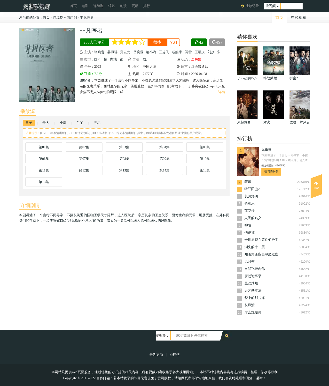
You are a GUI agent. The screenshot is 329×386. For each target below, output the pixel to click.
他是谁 (249, 232)
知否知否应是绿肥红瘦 (261, 254)
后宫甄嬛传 (252, 312)
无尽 (97, 123)
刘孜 (211, 52)
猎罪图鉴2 (252, 189)
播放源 (27, 111)
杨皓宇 (177, 52)
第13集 (124, 170)
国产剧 (72, 17)
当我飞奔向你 (254, 269)
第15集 (205, 170)
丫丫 (80, 123)
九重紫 (266, 150)
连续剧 (98, 6)
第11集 (44, 170)
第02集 (84, 147)
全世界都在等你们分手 (261, 240)
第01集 (44, 147)
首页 (73, 6)
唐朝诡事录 (252, 276)
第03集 (124, 147)
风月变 (249, 261)
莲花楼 (249, 211)
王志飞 (164, 52)
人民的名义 (252, 218)
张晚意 (99, 52)
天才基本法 (252, 290)
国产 (97, 59)
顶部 (316, 185)
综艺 (111, 6)
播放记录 (252, 6)
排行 (146, 6)
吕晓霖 (138, 52)
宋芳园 (222, 52)
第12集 (84, 170)
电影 (85, 6)
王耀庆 (200, 52)
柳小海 (151, 52)
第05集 (205, 147)
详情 (221, 92)
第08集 (124, 159)
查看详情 (271, 172)
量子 (28, 123)
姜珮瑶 (112, 52)
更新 (135, 6)
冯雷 (188, 52)
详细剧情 (30, 205)
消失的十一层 (254, 247)
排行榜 (174, 354)
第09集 (164, 159)
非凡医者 (87, 17)
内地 (113, 59)
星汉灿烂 (251, 283)
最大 (45, 123)
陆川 (146, 59)
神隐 (247, 225)
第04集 (164, 147)
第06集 (44, 159)
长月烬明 (251, 196)
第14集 (164, 170)
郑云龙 (125, 52)
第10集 (205, 159)
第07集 (84, 159)
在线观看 (298, 17)
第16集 (44, 182)
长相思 (249, 203)
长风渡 (249, 305)
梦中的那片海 (254, 298)
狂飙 (247, 182)
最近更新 (156, 354)
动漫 (123, 6)
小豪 (63, 123)
